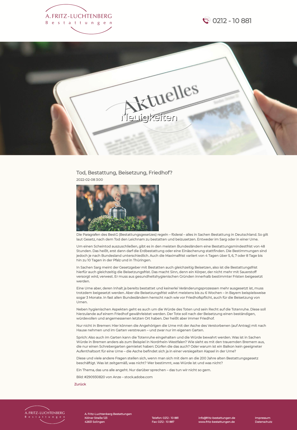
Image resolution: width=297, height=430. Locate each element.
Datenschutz (263, 421)
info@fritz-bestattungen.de (216, 417)
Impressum (262, 417)
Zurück (80, 384)
